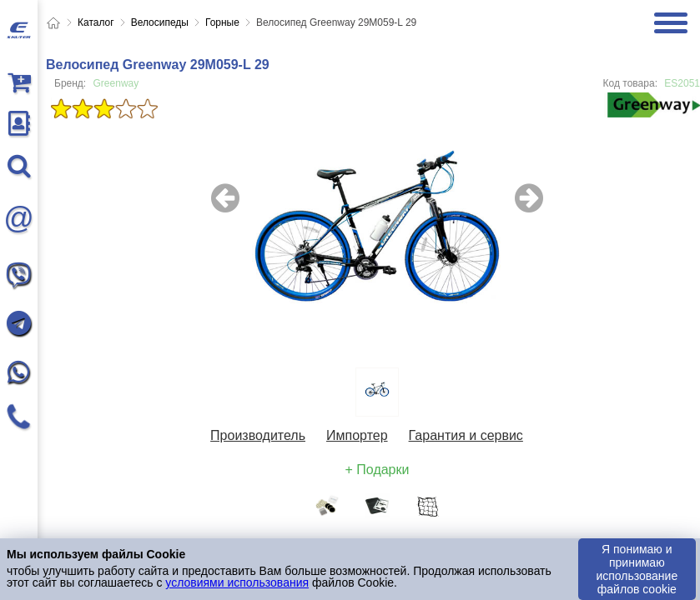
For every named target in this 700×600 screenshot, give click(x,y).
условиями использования (237, 582)
